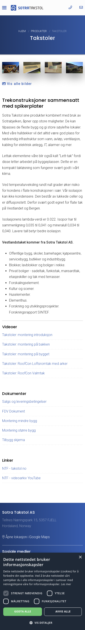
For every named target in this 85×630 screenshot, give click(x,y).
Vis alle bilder (17, 84)
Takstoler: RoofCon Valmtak (23, 373)
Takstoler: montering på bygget (25, 354)
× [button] (80, 557)
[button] (42, 622)
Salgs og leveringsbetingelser (24, 401)
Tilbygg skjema (13, 440)
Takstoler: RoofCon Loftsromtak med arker (34, 364)
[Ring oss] (70, 7)
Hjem (22, 31)
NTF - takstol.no (14, 468)
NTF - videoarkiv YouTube (21, 478)
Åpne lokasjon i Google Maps (26, 537)
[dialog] (42, 591)
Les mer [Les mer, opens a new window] (66, 584)
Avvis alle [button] (63, 611)
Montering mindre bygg (19, 421)
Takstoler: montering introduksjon (27, 335)
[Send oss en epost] (81, 7)
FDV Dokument (13, 411)
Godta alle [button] (22, 611)
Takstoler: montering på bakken (26, 344)
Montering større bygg (19, 430)
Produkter (39, 31)
